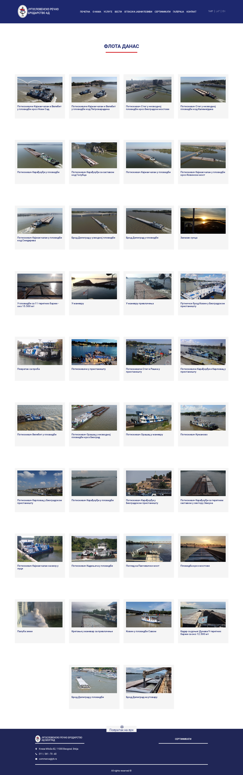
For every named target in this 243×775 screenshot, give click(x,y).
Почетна (85, 12)
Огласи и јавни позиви (138, 12)
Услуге (108, 12)
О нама (97, 12)
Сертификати (162, 12)
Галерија (178, 12)
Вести (118, 12)
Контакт (191, 12)
